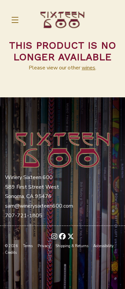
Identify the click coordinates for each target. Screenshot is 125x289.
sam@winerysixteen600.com (39, 206)
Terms (28, 245)
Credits (11, 252)
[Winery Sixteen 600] (62, 149)
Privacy (44, 245)
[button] (17, 20)
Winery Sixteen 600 (62, 20)
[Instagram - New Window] (54, 236)
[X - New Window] (70, 236)
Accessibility (103, 245)
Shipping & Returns (71, 245)
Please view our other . (62, 67)
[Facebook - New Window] (62, 236)
